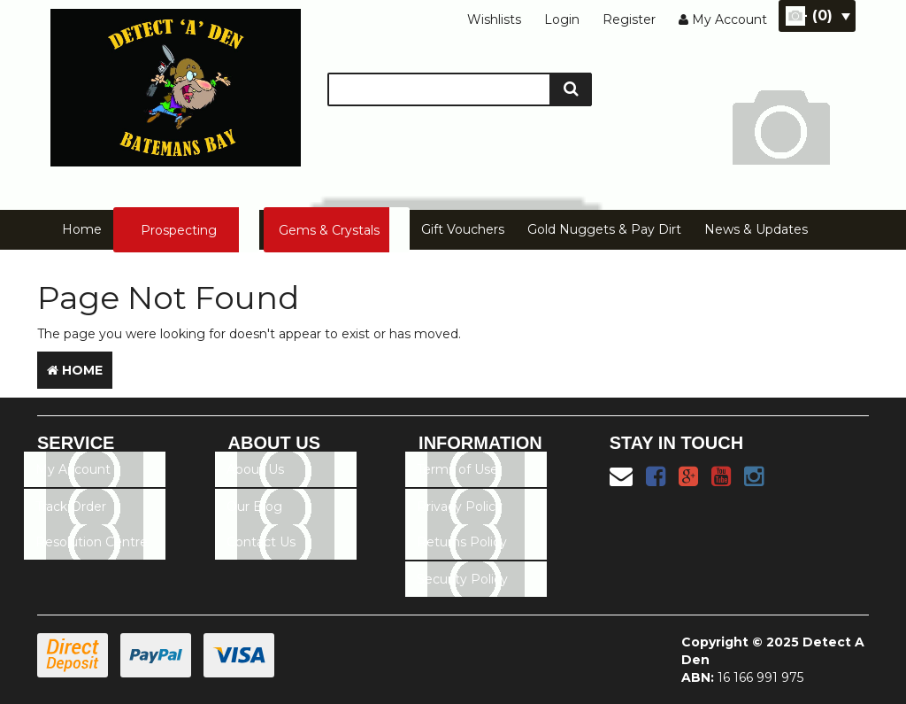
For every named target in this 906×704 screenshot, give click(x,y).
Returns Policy (462, 542)
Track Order (70, 506)
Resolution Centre (91, 542)
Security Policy (462, 579)
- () (826, 15)
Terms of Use (457, 469)
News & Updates (756, 229)
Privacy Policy (460, 506)
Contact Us (261, 542)
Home (82, 229)
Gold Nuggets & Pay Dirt (604, 229)
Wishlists (494, 19)
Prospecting (179, 230)
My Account (73, 469)
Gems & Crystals (329, 230)
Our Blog (254, 506)
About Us (255, 469)
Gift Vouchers (462, 229)
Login (562, 19)
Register (629, 19)
